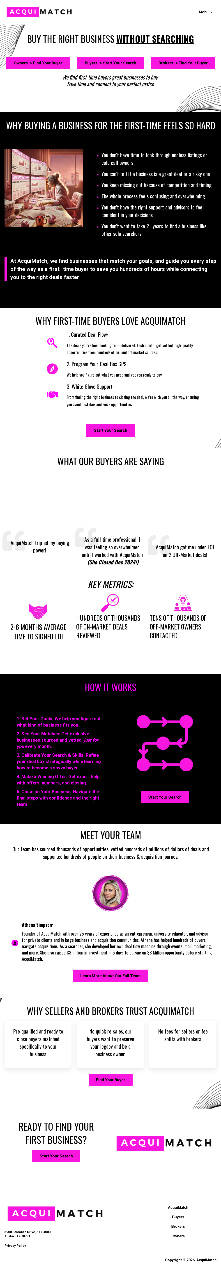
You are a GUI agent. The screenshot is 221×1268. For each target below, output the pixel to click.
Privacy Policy (15, 1246)
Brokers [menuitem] (178, 1226)
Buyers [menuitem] (178, 1217)
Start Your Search (110, 430)
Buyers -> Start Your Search (110, 63)
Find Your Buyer (110, 1079)
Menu (203, 12)
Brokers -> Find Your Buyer (183, 63)
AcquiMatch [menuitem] (178, 1207)
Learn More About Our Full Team (110, 975)
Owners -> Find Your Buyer (38, 63)
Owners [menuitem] (178, 1236)
